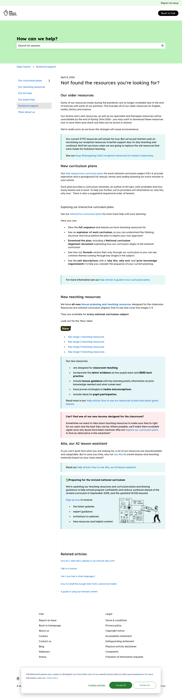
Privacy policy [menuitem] (113, 625)
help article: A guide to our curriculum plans (125, 279)
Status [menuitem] (42, 656)
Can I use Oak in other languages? (78, 576)
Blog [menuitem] (41, 646)
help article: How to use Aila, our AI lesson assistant (106, 467)
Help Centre (23, 66)
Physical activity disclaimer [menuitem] (120, 646)
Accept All (121, 685)
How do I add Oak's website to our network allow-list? (88, 561)
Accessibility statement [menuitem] (118, 636)
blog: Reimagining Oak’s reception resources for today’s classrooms (114, 155)
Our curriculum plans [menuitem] (30, 80)
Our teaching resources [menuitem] (31, 86)
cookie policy (52, 678)
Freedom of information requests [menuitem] (124, 656)
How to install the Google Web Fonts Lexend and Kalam (89, 584)
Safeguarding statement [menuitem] (119, 641)
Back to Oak (168, 13)
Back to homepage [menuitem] (50, 625)
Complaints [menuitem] (111, 651)
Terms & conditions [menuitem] (116, 620)
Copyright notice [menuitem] (114, 630)
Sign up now (73, 499)
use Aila (118, 454)
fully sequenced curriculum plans (84, 173)
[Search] (162, 45)
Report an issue (169, 2)
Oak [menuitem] (41, 613)
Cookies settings (96, 685)
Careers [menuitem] (43, 636)
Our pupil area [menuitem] (26, 99)
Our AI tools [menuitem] (25, 93)
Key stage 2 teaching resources (86, 341)
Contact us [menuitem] (45, 641)
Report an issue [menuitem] (48, 620)
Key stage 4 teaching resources (86, 351)
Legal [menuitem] (108, 613)
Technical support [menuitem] (28, 105)
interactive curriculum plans (86, 213)
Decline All (145, 685)
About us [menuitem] (44, 630)
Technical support (46, 66)
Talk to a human (69, 568)
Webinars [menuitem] (44, 651)
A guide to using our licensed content (79, 591)
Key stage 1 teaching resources (86, 336)
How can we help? (37, 38)
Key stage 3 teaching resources (86, 346)
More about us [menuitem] (26, 112)
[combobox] (88, 45)
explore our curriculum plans (141, 429)
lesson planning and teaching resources (106, 304)
